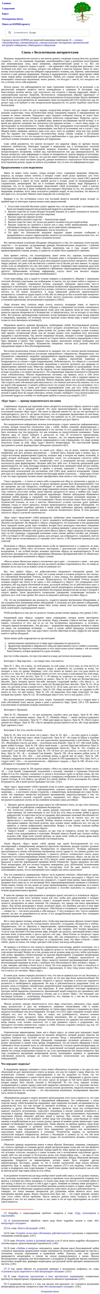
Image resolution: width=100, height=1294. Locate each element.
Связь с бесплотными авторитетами (50, 52)
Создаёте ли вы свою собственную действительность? (44, 1233)
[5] (66, 445)
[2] (62, 299)
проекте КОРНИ (21, 40)
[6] (92, 484)
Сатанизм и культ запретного (16, 1271)
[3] (40, 320)
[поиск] (47, 32)
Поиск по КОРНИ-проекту (16, 24)
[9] (15, 1058)
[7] (73, 849)
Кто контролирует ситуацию (49, 1271)
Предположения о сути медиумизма (22, 167)
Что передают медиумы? (15, 1063)
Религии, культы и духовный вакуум (35, 1240)
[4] (78, 395)
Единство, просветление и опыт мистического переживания (51, 1276)
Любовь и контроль (27, 1248)
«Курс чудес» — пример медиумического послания (31, 400)
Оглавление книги (50, 1291)
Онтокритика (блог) (12, 19)
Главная (6, 3)
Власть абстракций (27, 1228)
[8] (39, 999)
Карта (5, 13)
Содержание (8, 8)
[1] (54, 274)
